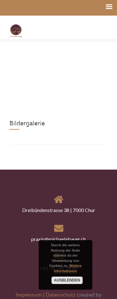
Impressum (29, 295)
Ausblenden (67, 280)
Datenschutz (61, 295)
